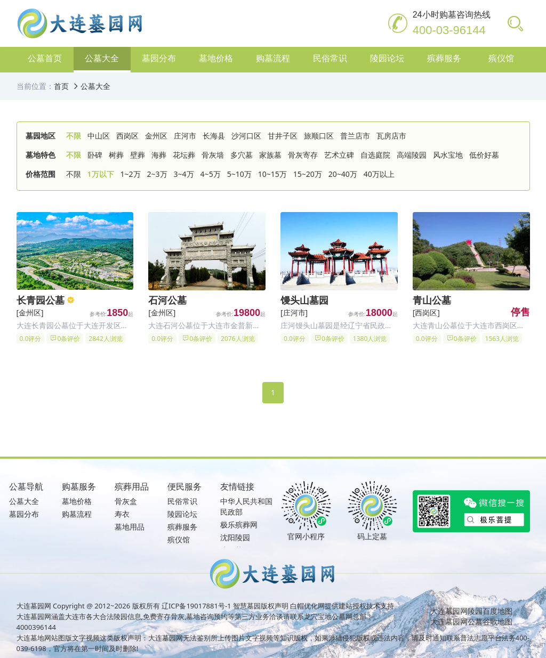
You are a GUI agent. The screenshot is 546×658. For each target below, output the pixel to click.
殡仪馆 (178, 539)
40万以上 (379, 174)
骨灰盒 (126, 501)
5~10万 (239, 174)
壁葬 (137, 155)
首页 (61, 86)
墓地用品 (129, 527)
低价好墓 (484, 155)
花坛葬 (184, 155)
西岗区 (127, 136)
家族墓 (270, 155)
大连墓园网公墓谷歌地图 (471, 621)
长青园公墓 (41, 300)
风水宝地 (448, 155)
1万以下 (100, 174)
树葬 (116, 155)
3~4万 (184, 174)
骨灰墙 (213, 155)
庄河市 (185, 136)
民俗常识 (182, 501)
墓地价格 (77, 501)
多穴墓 (241, 155)
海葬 (158, 155)
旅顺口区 (319, 136)
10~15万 (272, 174)
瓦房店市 (391, 136)
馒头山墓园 (304, 300)
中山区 (98, 136)
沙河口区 (246, 136)
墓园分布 (24, 514)
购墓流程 (77, 514)
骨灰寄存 (303, 155)
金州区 (156, 136)
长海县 (214, 136)
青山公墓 (432, 300)
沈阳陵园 (235, 537)
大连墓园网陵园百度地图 (471, 611)
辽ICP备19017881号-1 (196, 606)
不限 (73, 136)
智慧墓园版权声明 (260, 606)
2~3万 (157, 174)
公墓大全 (95, 86)
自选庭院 (375, 155)
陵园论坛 (182, 514)
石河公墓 (167, 300)
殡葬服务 (182, 527)
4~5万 (210, 174)
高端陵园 (412, 155)
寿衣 (122, 514)
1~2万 (131, 174)
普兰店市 (355, 136)
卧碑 (94, 155)
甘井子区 (283, 136)
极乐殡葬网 (239, 524)
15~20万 (307, 174)
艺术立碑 (339, 155)
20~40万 (342, 174)
